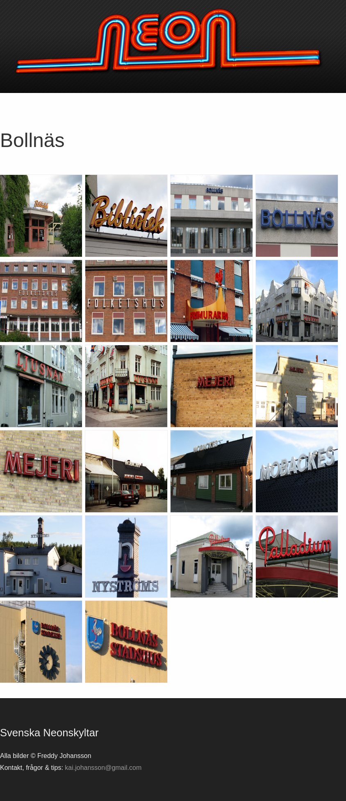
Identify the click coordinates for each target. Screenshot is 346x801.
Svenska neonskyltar (173, 41)
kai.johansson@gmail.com (103, 767)
